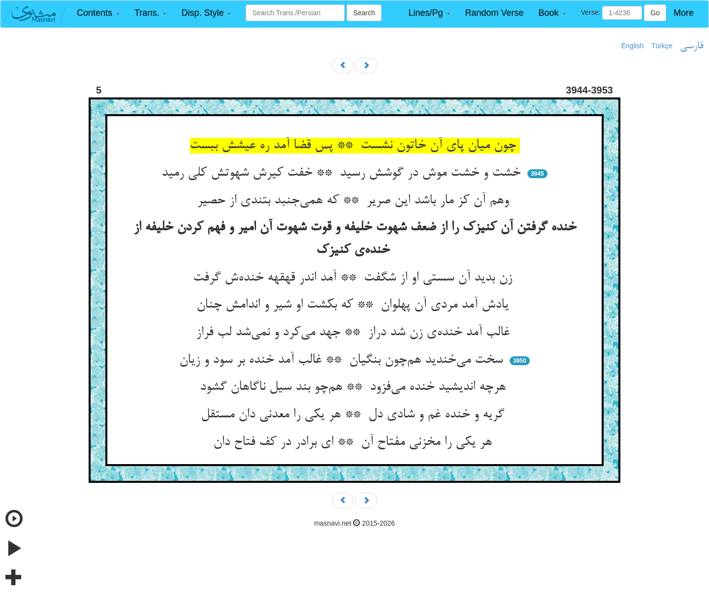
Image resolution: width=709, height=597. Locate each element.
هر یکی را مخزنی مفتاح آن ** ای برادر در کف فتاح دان (354, 442)
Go (655, 13)
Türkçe (662, 46)
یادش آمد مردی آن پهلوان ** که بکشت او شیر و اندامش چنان (354, 305)
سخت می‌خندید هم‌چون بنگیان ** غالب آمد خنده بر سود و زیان (343, 360)
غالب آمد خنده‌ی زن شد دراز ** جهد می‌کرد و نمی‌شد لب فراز (355, 333)
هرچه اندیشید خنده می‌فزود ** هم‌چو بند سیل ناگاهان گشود (355, 387)
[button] (98, 13)
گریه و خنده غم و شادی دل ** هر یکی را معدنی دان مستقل (354, 415)
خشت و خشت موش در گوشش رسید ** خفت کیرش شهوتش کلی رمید (342, 173)
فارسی (691, 46)
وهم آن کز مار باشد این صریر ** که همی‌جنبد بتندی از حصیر (355, 201)
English (632, 46)
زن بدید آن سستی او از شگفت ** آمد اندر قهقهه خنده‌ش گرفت (354, 278)
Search (364, 13)
